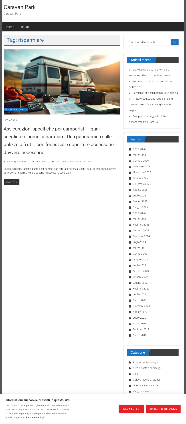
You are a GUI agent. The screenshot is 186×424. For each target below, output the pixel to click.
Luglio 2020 (139, 317)
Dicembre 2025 (141, 166)
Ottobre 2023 (140, 259)
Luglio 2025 (139, 195)
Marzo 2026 (140, 154)
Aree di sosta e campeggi (147, 368)
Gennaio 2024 (141, 253)
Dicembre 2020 (141, 306)
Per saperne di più (35, 417)
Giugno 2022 (140, 282)
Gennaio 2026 (141, 160)
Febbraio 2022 (141, 288)
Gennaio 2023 (141, 271)
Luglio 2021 (139, 294)
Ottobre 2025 (140, 178)
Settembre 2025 (142, 183)
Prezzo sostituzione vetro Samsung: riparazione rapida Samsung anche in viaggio (151, 104)
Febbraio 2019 (141, 329)
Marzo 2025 (140, 218)
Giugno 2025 (140, 201)
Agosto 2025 (140, 189)
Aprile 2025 (139, 213)
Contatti (24, 27)
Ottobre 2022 (140, 277)
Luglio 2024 (139, 242)
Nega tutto (131, 408)
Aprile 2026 (139, 149)
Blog (135, 373)
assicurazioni (61, 161)
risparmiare (85, 161)
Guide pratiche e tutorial (146, 379)
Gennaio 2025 (141, 230)
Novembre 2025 (142, 172)
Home (10, 27)
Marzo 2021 (140, 300)
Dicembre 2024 (141, 236)
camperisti (73, 161)
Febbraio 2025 (141, 224)
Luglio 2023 (139, 265)
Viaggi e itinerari (142, 391)
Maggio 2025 (140, 207)
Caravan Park (20, 7)
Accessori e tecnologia (145, 362)
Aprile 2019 (139, 323)
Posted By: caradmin (16, 161)
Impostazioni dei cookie (99, 408)
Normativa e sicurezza (16, 109)
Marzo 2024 (140, 247)
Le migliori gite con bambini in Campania (155, 92)
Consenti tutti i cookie (163, 409)
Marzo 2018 (140, 335)
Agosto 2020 (140, 311)
